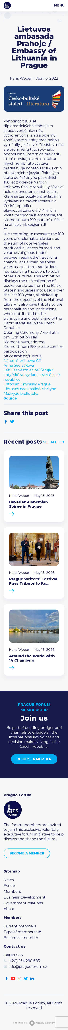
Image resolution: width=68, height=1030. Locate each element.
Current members (20, 926)
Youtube (13, 978)
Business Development (25, 897)
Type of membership (22, 932)
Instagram (19, 978)
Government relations (23, 903)
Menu (59, 5)
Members (12, 891)
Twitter (12, 422)
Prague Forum (7, 5)
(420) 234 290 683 (24, 961)
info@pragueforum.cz (27, 966)
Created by (34, 1023)
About (9, 909)
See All (50, 442)
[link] (22, 361)
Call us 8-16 (13, 955)
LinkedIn (32, 978)
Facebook (6, 422)
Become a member (34, 759)
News (9, 880)
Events (10, 886)
